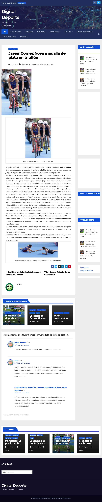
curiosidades (10, 37)
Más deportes (13, 48)
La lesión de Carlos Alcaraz (37, 317)
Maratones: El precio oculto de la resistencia (13, 444)
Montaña (41, 32)
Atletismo (8, 435)
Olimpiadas (44, 64)
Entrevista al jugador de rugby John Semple (88, 71)
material (24, 37)
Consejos (15, 435)
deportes (8, 313)
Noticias (32, 313)
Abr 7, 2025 (11, 447)
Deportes (55, 32)
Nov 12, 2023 (60, 447)
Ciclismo (82, 438)
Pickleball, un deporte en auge (13, 318)
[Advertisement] (91, 123)
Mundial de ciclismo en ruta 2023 (85, 443)
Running (29, 32)
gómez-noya (26, 64)
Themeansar (67, 498)
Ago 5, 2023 (85, 447)
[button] (99, 34)
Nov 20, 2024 (36, 447)
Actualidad (15, 32)
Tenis (38, 313)
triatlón (51, 64)
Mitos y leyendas (85, 32)
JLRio (20, 284)
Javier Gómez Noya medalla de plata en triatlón (37, 55)
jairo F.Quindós (20, 342)
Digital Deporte (13, 485)
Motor (69, 32)
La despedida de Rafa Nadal (38, 442)
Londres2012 (35, 64)
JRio (16, 360)
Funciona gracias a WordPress (41, 498)
